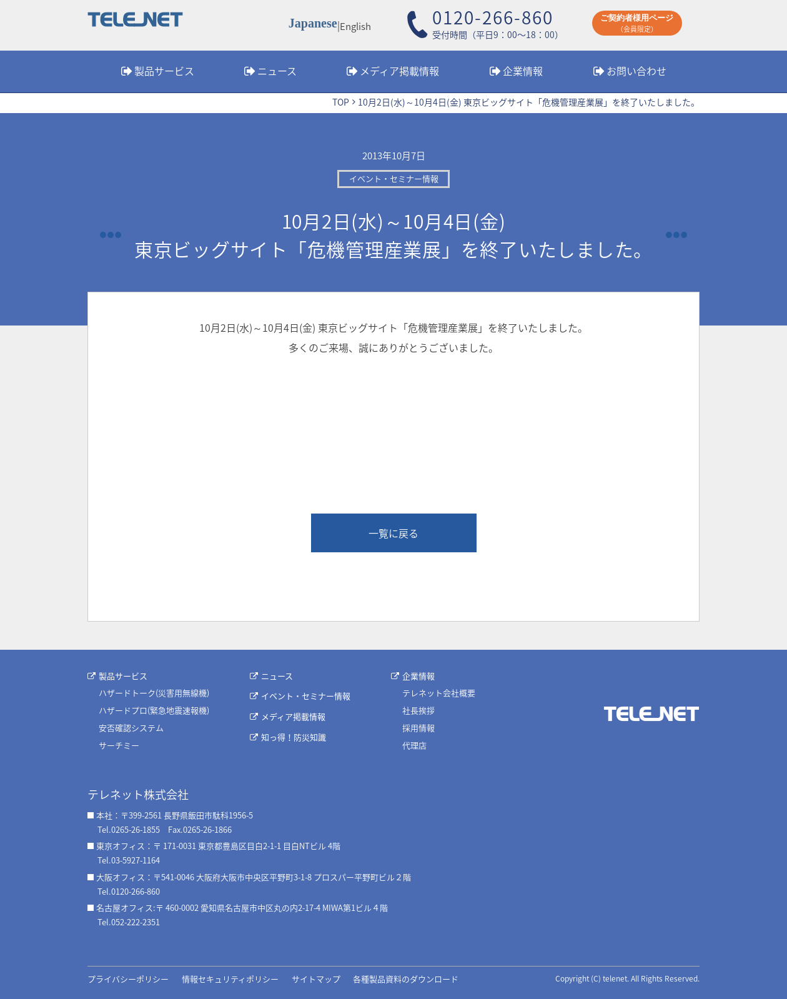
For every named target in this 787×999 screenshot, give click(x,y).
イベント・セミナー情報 (305, 696)
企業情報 (523, 70)
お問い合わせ (636, 70)
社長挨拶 (418, 710)
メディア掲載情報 (399, 70)
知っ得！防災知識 (293, 737)
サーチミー (119, 745)
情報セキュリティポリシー (230, 979)
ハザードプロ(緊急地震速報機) (154, 710)
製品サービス (164, 70)
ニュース (277, 70)
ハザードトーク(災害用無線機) (154, 692)
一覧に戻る (393, 532)
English (355, 25)
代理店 (414, 745)
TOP (340, 102)
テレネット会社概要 (438, 692)
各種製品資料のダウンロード (405, 979)
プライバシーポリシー (128, 979)
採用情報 (418, 727)
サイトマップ (316, 979)
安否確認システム (131, 727)
